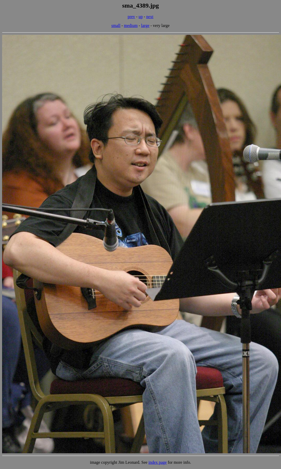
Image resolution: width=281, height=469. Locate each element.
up (141, 16)
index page (157, 462)
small (116, 25)
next (149, 16)
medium (130, 25)
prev (131, 16)
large (145, 25)
